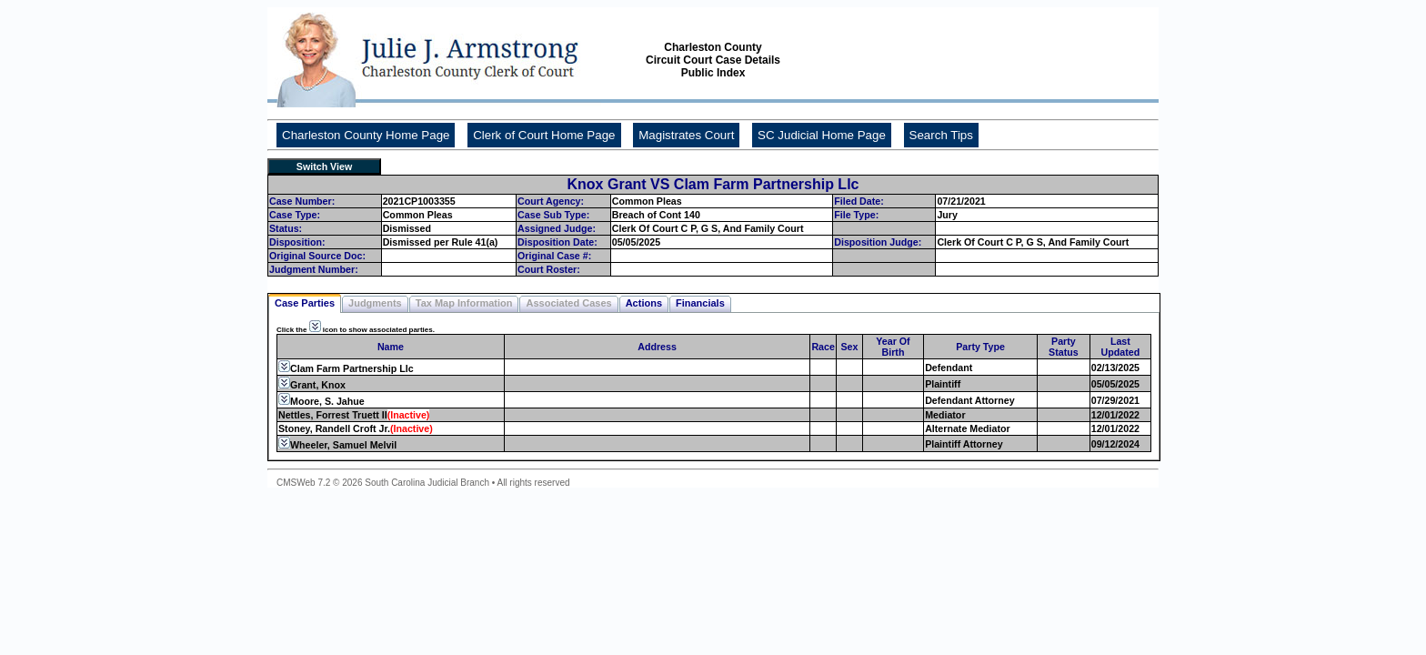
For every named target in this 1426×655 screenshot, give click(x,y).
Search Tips (941, 135)
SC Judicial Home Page (822, 135)
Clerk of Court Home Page (544, 135)
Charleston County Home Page (365, 135)
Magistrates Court (686, 135)
